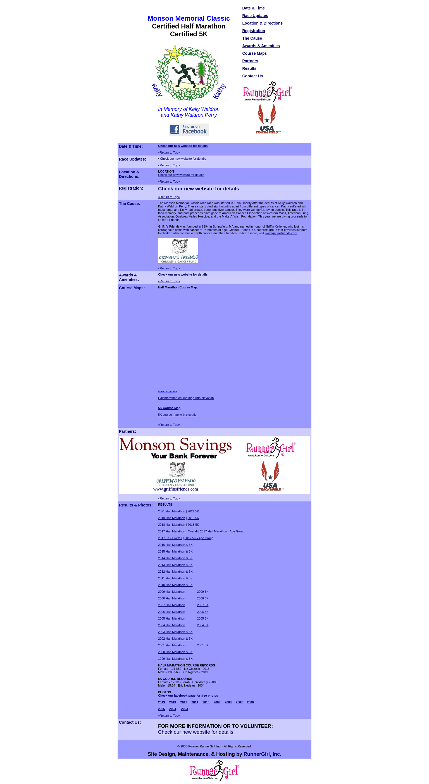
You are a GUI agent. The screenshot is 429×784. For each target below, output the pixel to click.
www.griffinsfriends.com (281, 233)
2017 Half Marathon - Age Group (222, 531)
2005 (161, 709)
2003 (184, 709)
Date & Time (253, 8)
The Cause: (129, 203)
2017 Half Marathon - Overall (177, 531)
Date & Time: (131, 146)
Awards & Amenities (261, 46)
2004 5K (202, 625)
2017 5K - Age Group (199, 538)
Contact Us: (130, 722)
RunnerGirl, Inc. (262, 754)
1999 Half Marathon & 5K (175, 658)
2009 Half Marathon (171, 591)
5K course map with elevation (178, 414)
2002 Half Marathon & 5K (175, 638)
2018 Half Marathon (171, 524)
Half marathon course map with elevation (186, 398)
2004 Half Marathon (171, 625)
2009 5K (202, 591)
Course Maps (254, 53)
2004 (172, 709)
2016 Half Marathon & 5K (175, 544)
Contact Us (252, 76)
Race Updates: (132, 159)
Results (249, 68)
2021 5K (193, 511)
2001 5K (202, 645)
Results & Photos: (136, 505)
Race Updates (255, 15)
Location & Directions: (129, 174)
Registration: (131, 188)
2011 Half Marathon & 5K (175, 578)
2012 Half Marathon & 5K (175, 571)
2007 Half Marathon (171, 605)
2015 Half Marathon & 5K (175, 551)
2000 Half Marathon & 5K (175, 652)
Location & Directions (262, 23)
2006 (250, 702)
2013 (172, 702)
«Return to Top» (169, 152)
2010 (205, 702)
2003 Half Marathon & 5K (175, 632)
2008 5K (202, 598)
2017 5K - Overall (170, 538)
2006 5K (202, 611)
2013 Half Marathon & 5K (175, 565)
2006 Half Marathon (171, 611)
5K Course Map (169, 408)
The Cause (252, 38)
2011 (194, 702)
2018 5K (193, 524)
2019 (161, 702)
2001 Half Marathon (171, 645)
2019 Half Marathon (171, 518)
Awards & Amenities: (129, 277)
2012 (183, 702)
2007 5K (202, 605)
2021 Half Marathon (171, 511)
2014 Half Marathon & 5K (175, 558)
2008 (228, 702)
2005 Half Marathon (171, 618)
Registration (253, 30)
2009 (217, 702)
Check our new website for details (183, 145)
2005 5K (202, 618)
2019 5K (193, 518)
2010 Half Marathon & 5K (175, 585)
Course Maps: (132, 288)
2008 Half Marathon (171, 598)
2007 (239, 702)
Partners (250, 61)
